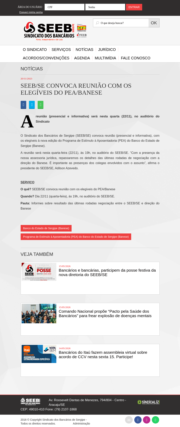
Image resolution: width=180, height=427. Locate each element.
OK (154, 22)
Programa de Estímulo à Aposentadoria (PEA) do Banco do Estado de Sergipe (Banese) (76, 236)
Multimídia (105, 58)
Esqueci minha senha (31, 12)
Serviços (61, 49)
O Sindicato (35, 49)
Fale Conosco (135, 58)
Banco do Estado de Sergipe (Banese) (46, 228)
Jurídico (107, 49)
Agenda (82, 58)
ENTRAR (134, 7)
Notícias (84, 49)
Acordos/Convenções (46, 58)
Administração (81, 423)
